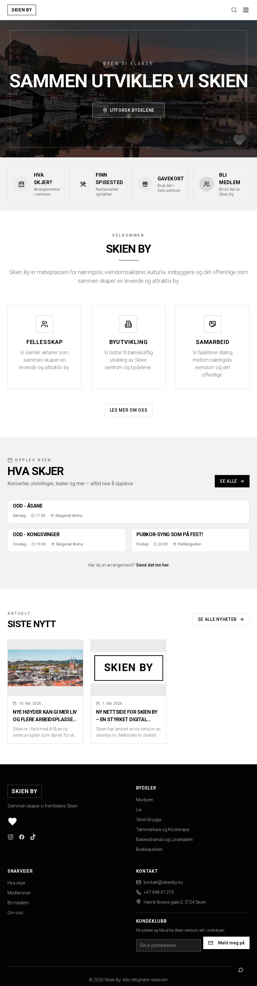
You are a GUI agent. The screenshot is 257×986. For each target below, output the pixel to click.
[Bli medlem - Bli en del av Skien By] (221, 184)
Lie (138, 809)
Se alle (232, 481)
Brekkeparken (149, 849)
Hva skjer (16, 882)
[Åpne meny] (246, 10)
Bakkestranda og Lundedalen (164, 839)
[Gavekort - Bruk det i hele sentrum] (159, 184)
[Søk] (234, 10)
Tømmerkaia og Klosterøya (162, 829)
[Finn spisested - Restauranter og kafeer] (97, 184)
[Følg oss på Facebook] (22, 837)
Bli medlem (18, 902)
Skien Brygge (148, 819)
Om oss (15, 912)
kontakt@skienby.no (163, 882)
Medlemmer (19, 892)
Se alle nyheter (221, 619)
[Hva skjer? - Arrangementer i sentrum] (35, 184)
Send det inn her (152, 565)
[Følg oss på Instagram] (10, 837)
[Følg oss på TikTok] (33, 837)
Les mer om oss (129, 410)
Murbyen (144, 799)
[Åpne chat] (241, 970)
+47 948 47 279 (159, 892)
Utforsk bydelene (128, 110)
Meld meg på (226, 942)
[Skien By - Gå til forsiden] (21, 10)
